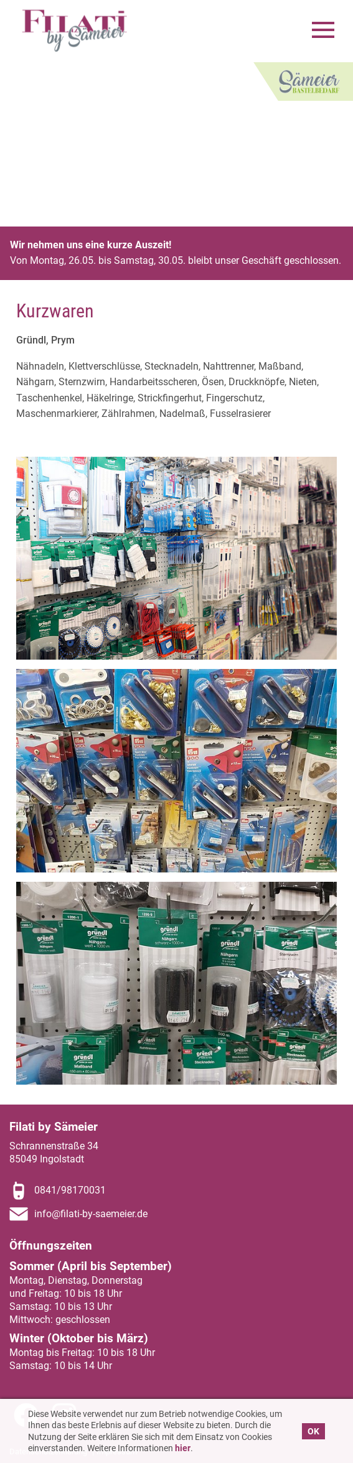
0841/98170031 (70, 1190)
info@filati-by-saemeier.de (91, 1214)
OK (313, 1431)
